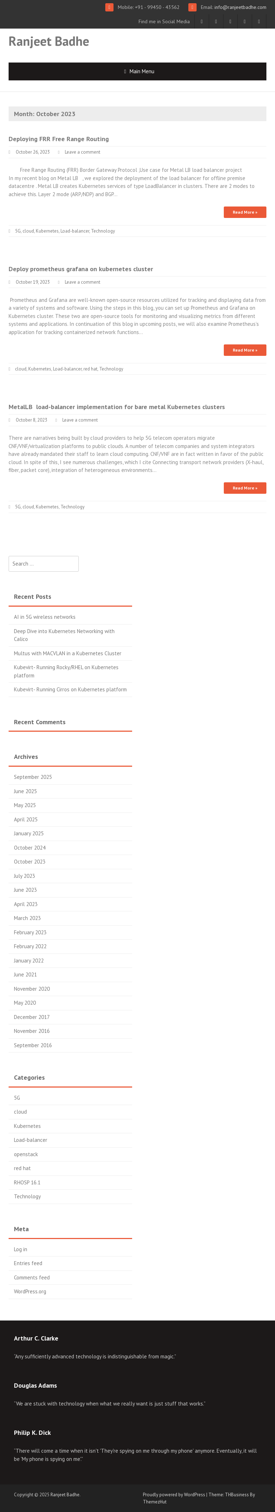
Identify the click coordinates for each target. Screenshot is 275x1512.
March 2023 (27, 918)
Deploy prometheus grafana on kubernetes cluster (81, 269)
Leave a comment (82, 152)
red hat (90, 369)
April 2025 (26, 819)
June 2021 (25, 974)
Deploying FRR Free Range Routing (59, 139)
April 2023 (26, 904)
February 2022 (30, 946)
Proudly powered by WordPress (174, 1495)
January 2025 (29, 833)
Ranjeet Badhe (49, 41)
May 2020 (25, 1002)
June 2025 (25, 791)
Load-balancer (75, 231)
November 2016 (32, 1031)
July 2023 (24, 875)
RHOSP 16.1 (27, 1182)
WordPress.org (30, 1291)
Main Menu (142, 71)
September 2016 (33, 1045)
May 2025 (25, 805)
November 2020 (32, 988)
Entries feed (28, 1263)
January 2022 (29, 960)
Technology (103, 231)
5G (18, 231)
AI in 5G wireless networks (45, 616)
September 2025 (33, 777)
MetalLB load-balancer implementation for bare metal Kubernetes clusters (117, 407)
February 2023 (30, 932)
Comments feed (32, 1277)
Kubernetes (47, 231)
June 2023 (25, 889)
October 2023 (29, 861)
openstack (26, 1154)
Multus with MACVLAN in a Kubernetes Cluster (67, 653)
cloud (28, 231)
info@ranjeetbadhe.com (239, 7)
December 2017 (32, 1017)
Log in (20, 1249)
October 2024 (29, 847)
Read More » (245, 212)
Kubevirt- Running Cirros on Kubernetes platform (70, 689)
